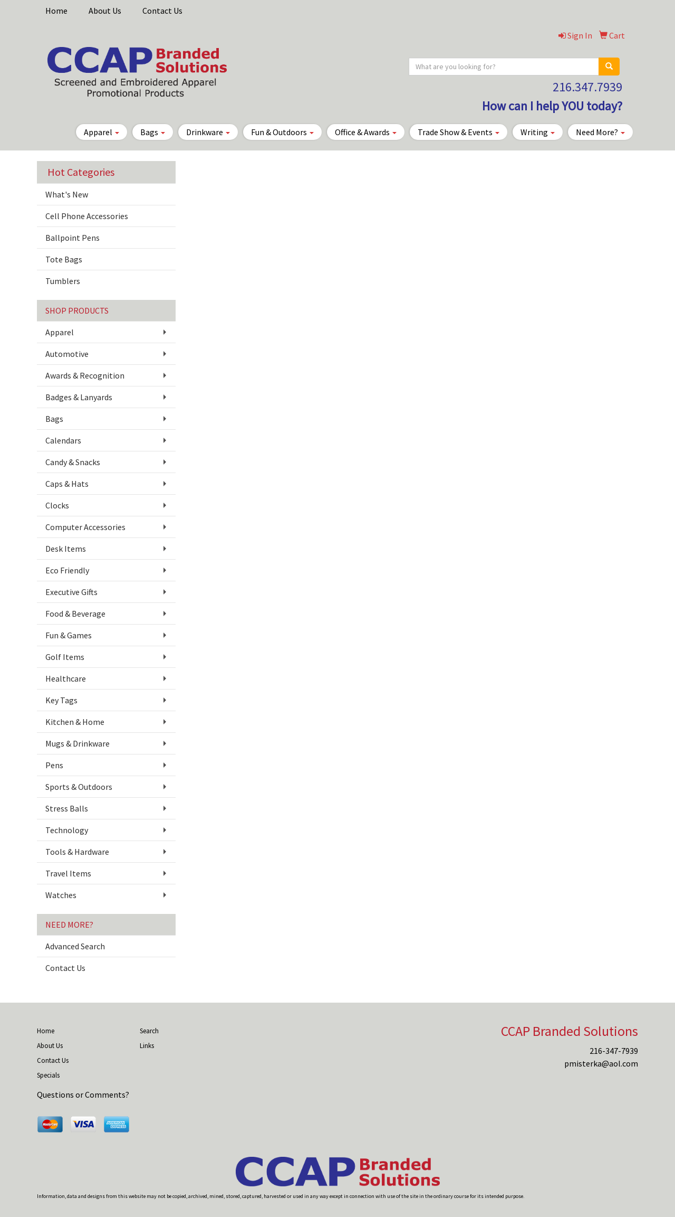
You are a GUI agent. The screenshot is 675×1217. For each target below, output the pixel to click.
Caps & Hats (67, 483)
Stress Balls (66, 808)
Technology (66, 830)
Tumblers (62, 281)
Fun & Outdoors (282, 132)
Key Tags (61, 700)
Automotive (67, 353)
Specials (48, 1075)
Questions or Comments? (83, 1094)
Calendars (63, 440)
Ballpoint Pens (72, 237)
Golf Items (64, 657)
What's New (66, 194)
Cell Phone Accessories (86, 216)
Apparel (101, 132)
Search (149, 1030)
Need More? (600, 132)
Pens (54, 765)
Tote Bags (63, 259)
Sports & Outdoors (78, 786)
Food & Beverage (75, 613)
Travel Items (68, 873)
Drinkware (208, 132)
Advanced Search (75, 946)
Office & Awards (366, 132)
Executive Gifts (71, 592)
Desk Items (65, 548)
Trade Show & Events (458, 132)
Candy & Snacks (72, 462)
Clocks (57, 505)
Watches (60, 895)
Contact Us (162, 10)
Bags (152, 132)
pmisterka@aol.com (601, 1063)
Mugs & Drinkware (77, 743)
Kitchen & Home (74, 721)
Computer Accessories (85, 527)
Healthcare (65, 678)
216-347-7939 (614, 1050)
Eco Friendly (67, 570)
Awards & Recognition (84, 375)
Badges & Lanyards (78, 397)
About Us (105, 10)
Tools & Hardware (77, 851)
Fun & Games (68, 635)
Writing (537, 132)
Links (147, 1045)
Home (56, 10)
